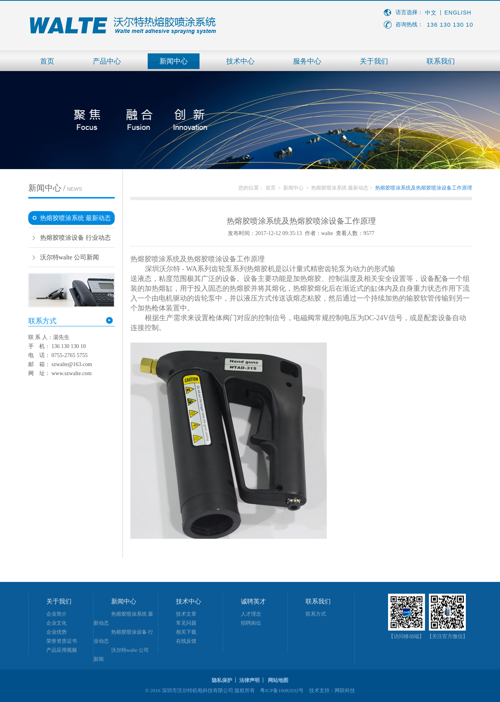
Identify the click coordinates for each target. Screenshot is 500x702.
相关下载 (186, 632)
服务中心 (307, 61)
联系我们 (441, 61)
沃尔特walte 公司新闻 (69, 257)
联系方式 (316, 614)
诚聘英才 (253, 601)
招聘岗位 (251, 623)
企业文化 (56, 623)
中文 (431, 13)
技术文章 (186, 614)
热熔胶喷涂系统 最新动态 (75, 218)
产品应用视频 (61, 650)
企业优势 (56, 632)
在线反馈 (186, 641)
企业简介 (56, 614)
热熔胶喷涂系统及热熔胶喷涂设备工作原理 (423, 188)
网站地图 (278, 680)
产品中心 (107, 61)
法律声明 (249, 680)
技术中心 (240, 61)
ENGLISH (458, 12)
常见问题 (186, 623)
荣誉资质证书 (61, 641)
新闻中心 (173, 61)
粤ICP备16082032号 (282, 690)
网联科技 (345, 690)
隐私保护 (222, 680)
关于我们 (374, 61)
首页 (47, 61)
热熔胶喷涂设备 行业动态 (75, 237)
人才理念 (251, 614)
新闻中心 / (55, 188)
